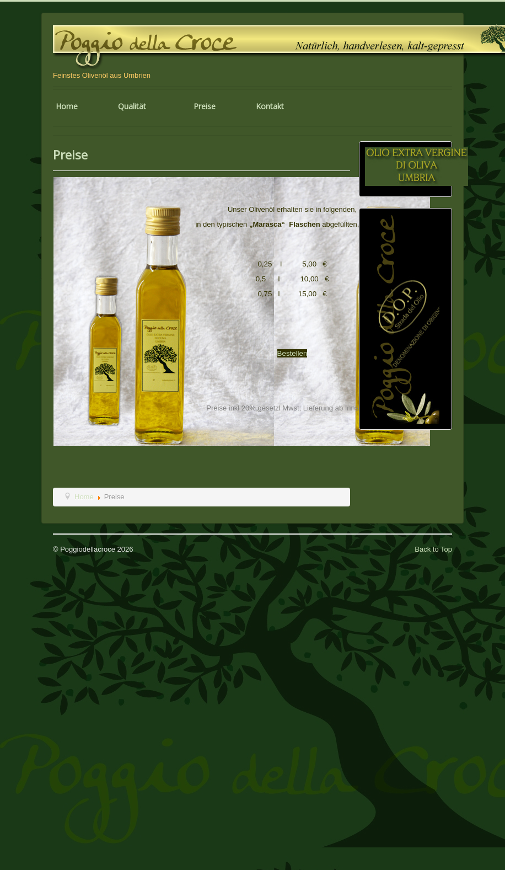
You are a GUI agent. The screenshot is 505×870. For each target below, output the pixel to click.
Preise (205, 106)
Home (67, 106)
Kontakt (270, 106)
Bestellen (292, 353)
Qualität (132, 106)
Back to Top (433, 549)
